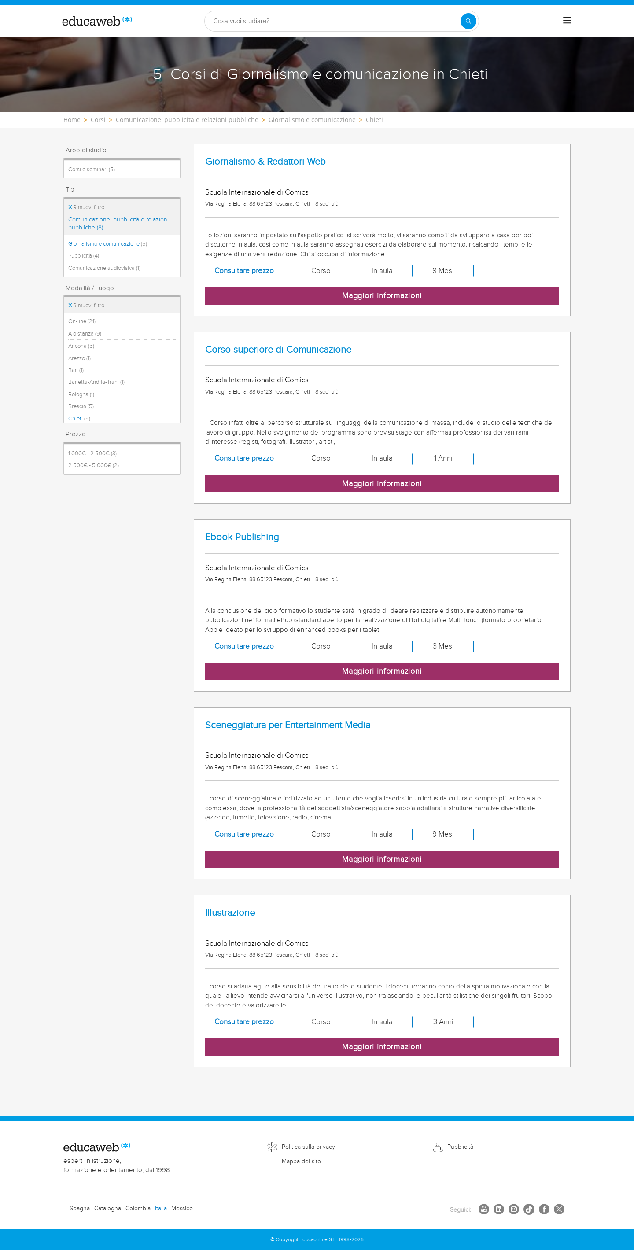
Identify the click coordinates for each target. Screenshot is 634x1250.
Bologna (81, 394)
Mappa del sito (301, 1161)
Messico (182, 1208)
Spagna (80, 1208)
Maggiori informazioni (382, 295)
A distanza (84, 333)
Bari (76, 370)
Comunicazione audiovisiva (104, 268)
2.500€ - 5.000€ (93, 465)
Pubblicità (83, 255)
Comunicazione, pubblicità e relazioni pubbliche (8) (118, 223)
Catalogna (107, 1208)
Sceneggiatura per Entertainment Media (287, 725)
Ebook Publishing (242, 537)
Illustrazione (230, 912)
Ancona (81, 346)
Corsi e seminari (91, 169)
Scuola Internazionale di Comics (257, 192)
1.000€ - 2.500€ (92, 453)
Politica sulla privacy (308, 1146)
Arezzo (79, 358)
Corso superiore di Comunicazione (278, 349)
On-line (82, 321)
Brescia (81, 406)
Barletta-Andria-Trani (96, 382)
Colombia (138, 1208)
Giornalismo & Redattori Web (265, 161)
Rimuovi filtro (86, 207)
